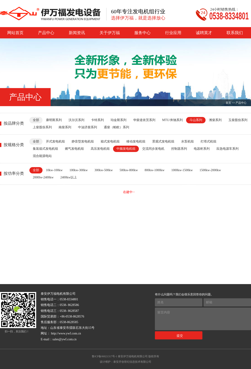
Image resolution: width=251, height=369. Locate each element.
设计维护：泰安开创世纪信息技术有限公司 (125, 361)
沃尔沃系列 (76, 120)
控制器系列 (179, 148)
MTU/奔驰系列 (172, 120)
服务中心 (142, 32)
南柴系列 (65, 127)
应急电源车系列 (227, 148)
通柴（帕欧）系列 (116, 127)
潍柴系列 (215, 120)
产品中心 (46, 32)
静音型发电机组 (83, 141)
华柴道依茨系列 (144, 120)
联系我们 (235, 32)
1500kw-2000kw (210, 170)
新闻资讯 (77, 32)
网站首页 (15, 32)
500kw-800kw (129, 170)
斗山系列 (195, 120)
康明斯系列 (54, 120)
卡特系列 (97, 120)
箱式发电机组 (110, 141)
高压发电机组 (100, 148)
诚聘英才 (204, 32)
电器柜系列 (202, 148)
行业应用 (173, 32)
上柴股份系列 (42, 127)
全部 (36, 120)
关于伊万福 (109, 32)
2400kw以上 (68, 177)
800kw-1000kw (155, 170)
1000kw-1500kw (182, 170)
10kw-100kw (54, 170)
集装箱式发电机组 (45, 148)
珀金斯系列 (118, 120)
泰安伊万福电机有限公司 (133, 356)
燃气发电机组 (74, 148)
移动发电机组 (135, 141)
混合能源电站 (42, 156)
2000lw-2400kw (43, 177)
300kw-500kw (104, 170)
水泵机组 (187, 141)
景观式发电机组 (163, 141)
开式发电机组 (55, 141)
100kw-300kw (78, 170)
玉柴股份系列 (237, 120)
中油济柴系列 (87, 127)
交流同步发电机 (153, 148)
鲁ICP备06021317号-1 (104, 356)
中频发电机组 (125, 148)
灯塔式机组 (208, 141)
